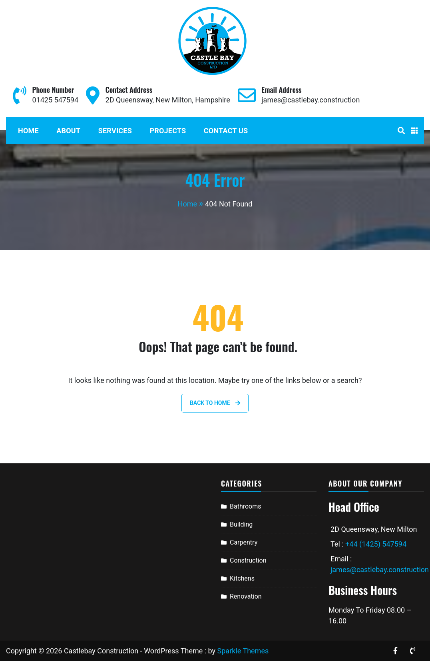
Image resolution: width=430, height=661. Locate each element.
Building (241, 524)
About (68, 130)
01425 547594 (55, 100)
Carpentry (243, 542)
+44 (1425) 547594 (375, 544)
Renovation (246, 596)
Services (115, 130)
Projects (167, 130)
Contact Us (226, 130)
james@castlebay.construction (310, 100)
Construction (248, 560)
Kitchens (242, 578)
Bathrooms (245, 506)
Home (28, 130)
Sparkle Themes (243, 651)
